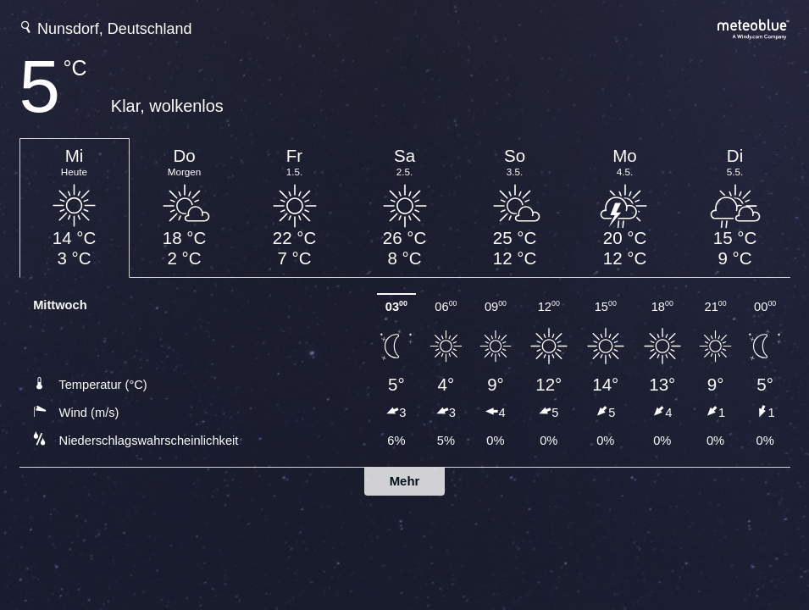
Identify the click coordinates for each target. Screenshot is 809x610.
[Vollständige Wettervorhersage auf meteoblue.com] (754, 27)
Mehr (405, 481)
